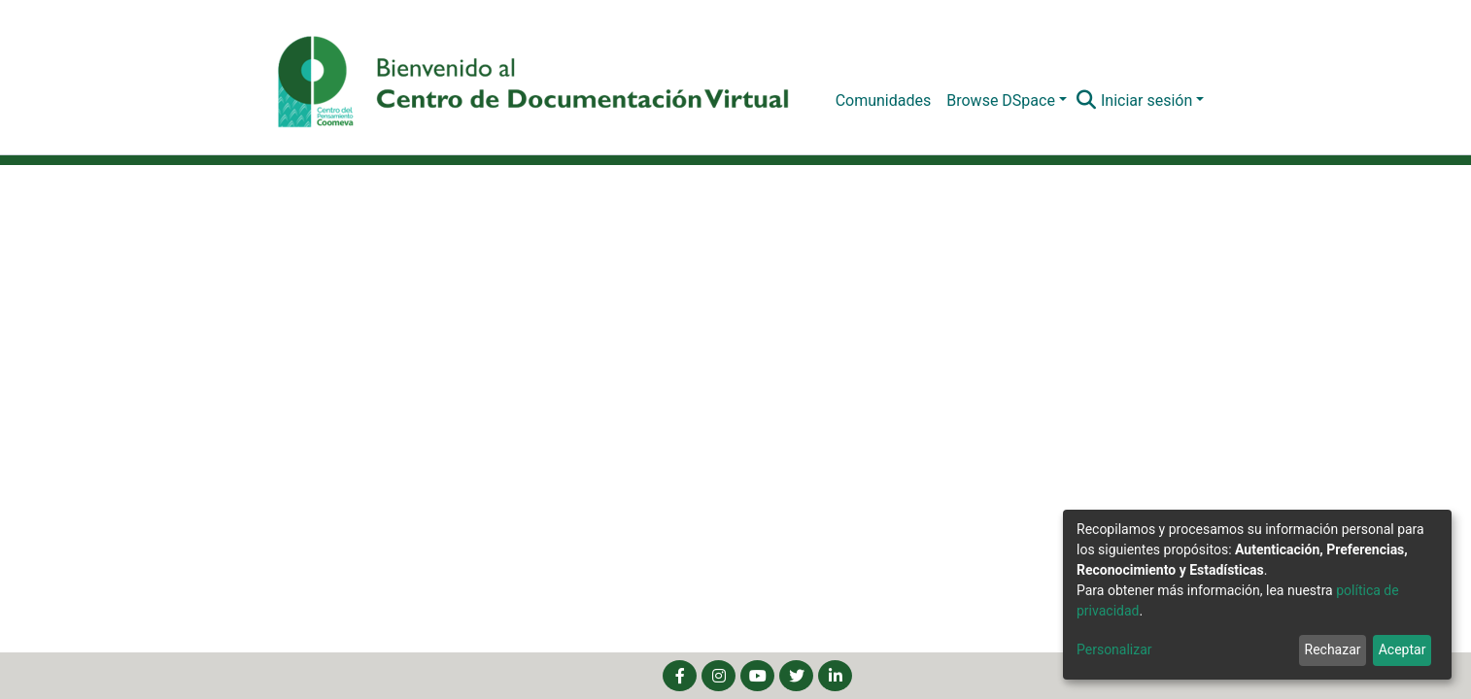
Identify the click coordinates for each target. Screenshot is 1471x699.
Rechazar (1333, 649)
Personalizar (1114, 649)
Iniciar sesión (1146, 100)
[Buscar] (1087, 101)
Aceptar (1402, 649)
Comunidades (884, 100)
